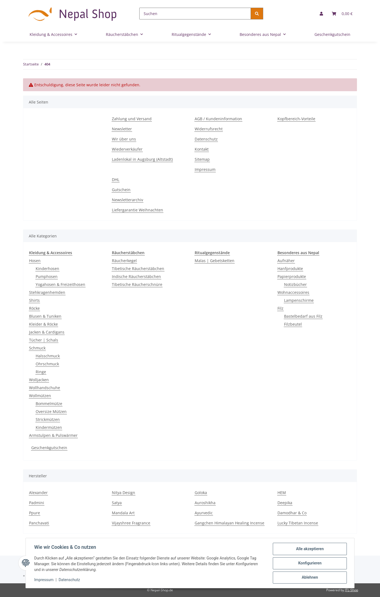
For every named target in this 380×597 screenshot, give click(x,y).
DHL (115, 179)
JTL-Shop (351, 590)
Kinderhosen (47, 268)
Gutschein (121, 189)
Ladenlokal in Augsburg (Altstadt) (142, 159)
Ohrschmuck (47, 363)
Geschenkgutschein (49, 447)
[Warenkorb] (342, 13)
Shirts (34, 300)
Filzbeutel (293, 324)
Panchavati (39, 523)
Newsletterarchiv (127, 199)
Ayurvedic (204, 512)
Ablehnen (309, 577)
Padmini (36, 502)
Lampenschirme (299, 300)
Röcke (34, 308)
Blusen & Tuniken (45, 316)
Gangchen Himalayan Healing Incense (229, 523)
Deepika (284, 502)
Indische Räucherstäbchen (136, 276)
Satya (117, 502)
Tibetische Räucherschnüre (137, 284)
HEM (281, 492)
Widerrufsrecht (209, 128)
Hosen (35, 260)
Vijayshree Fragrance (131, 523)
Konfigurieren (309, 563)
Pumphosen (47, 276)
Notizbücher (295, 284)
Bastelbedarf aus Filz (303, 316)
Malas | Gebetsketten (214, 260)
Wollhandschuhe (44, 387)
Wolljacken (39, 379)
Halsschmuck (48, 355)
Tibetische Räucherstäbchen (138, 268)
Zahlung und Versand (132, 118)
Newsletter (122, 128)
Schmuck (37, 348)
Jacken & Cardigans (46, 332)
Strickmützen (48, 419)
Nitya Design (123, 492)
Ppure (34, 512)
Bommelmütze (49, 403)
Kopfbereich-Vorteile (296, 118)
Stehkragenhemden (47, 292)
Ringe (41, 371)
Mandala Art (123, 512)
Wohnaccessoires (293, 292)
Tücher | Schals (43, 340)
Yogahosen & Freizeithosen (60, 284)
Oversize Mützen (51, 411)
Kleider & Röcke (43, 324)
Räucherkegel (124, 260)
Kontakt (202, 149)
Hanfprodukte (290, 268)
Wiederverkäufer (127, 149)
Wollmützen (40, 395)
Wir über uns (124, 139)
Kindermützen (49, 427)
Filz (280, 308)
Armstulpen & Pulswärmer (53, 435)
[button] (321, 13)
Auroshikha (205, 502)
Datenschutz (206, 139)
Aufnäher (286, 260)
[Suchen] (195, 13)
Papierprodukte (291, 276)
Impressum (205, 169)
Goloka (201, 492)
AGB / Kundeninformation (218, 118)
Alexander (38, 492)
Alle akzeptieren (309, 549)
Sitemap (202, 159)
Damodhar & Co (292, 512)
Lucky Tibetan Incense (297, 523)
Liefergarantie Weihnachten (137, 210)
